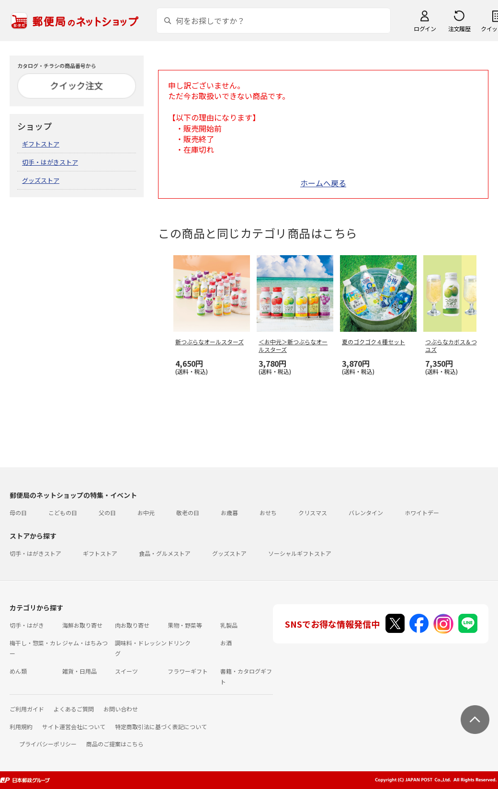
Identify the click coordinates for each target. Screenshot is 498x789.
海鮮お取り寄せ (82, 625)
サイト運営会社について (73, 726)
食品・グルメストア (165, 553)
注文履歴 (459, 28)
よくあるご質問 (74, 709)
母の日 (18, 512)
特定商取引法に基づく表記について (161, 726)
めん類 (18, 671)
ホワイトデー (422, 512)
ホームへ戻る (323, 183)
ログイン (425, 28)
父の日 (107, 512)
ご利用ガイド (27, 709)
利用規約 (21, 726)
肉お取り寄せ (132, 625)
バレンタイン (366, 512)
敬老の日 (187, 512)
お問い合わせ (120, 709)
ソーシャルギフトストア (299, 553)
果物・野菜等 (185, 625)
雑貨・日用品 (79, 671)
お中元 (146, 512)
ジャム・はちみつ (85, 643)
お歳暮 (229, 512)
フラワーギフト (188, 671)
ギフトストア (40, 143)
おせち (268, 512)
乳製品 (229, 625)
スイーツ (126, 671)
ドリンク (179, 643)
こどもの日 (62, 512)
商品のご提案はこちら (115, 744)
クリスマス (312, 512)
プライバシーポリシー (48, 744)
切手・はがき (27, 625)
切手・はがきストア (50, 162)
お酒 (226, 643)
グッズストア (40, 180)
